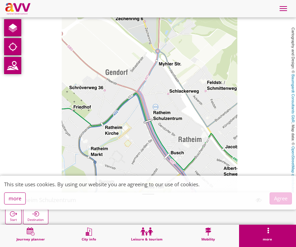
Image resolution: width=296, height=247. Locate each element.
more (15, 198)
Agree (280, 198)
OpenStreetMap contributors (293, 169)
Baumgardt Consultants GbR (293, 98)
